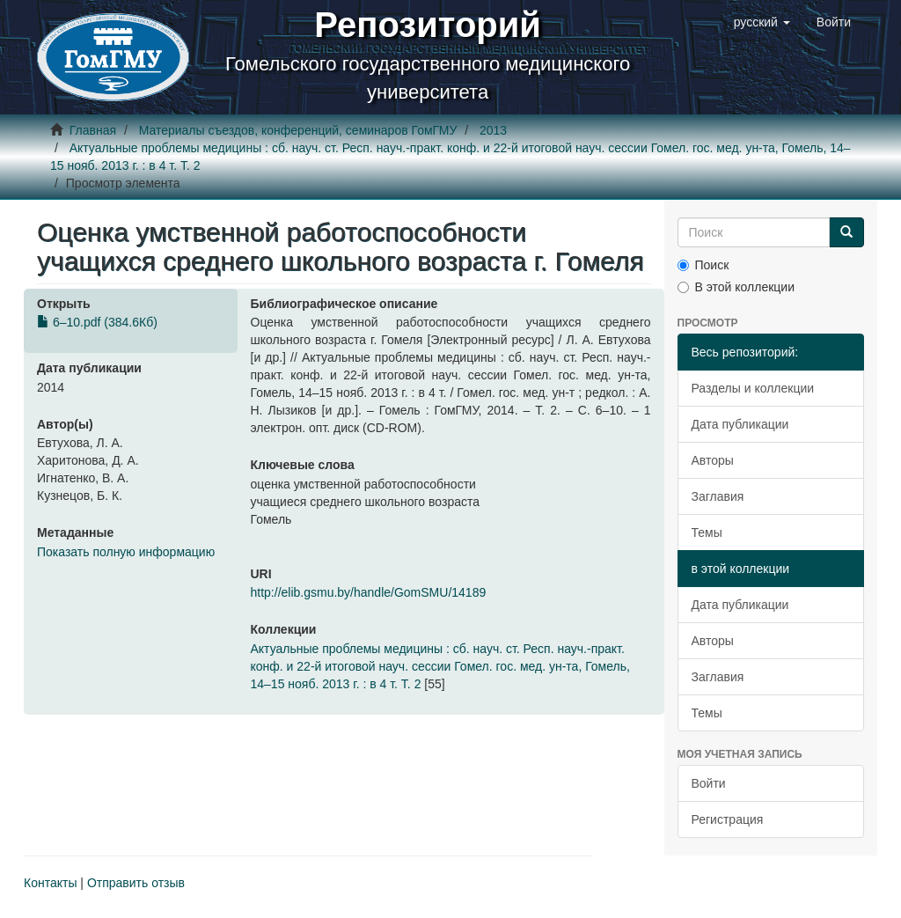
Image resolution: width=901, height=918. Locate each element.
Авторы (713, 460)
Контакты (50, 883)
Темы (707, 532)
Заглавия (718, 496)
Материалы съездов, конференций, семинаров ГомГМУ (298, 130)
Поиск (703, 265)
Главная (93, 130)
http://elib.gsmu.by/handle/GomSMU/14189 (369, 592)
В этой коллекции (736, 287)
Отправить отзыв (136, 883)
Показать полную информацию (126, 552)
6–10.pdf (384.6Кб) (97, 322)
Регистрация (728, 819)
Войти (709, 783)
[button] (762, 22)
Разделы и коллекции (753, 388)
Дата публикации (740, 424)
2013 (493, 130)
